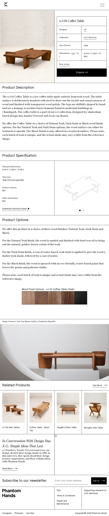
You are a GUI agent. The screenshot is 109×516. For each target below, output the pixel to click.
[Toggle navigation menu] (102, 5)
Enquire (82, 72)
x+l (85, 30)
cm (73, 53)
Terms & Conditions (66, 496)
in (77, 53)
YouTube (30, 513)
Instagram (7, 513)
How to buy (64, 64)
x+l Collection (90, 38)
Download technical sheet (15, 208)
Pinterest (18, 513)
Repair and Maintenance (63, 502)
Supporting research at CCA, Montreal (95, 492)
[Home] (6, 5)
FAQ (58, 490)
